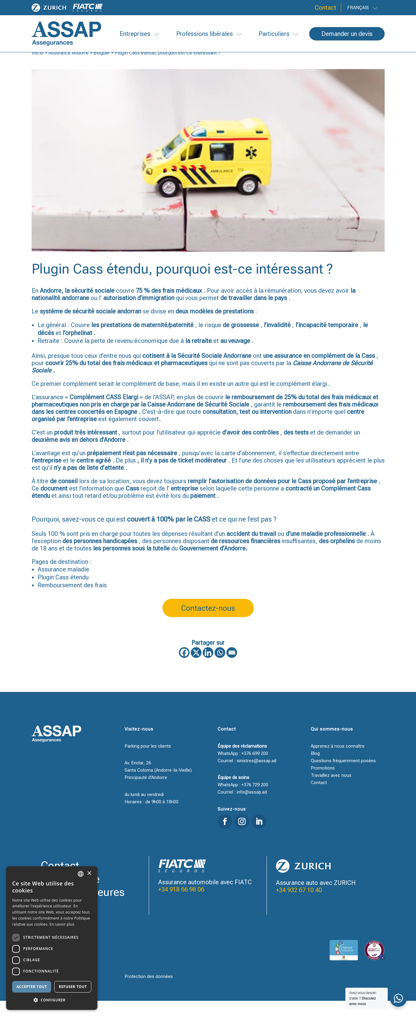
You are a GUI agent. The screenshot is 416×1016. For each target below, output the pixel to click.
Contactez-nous (208, 623)
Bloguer (101, 68)
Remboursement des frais (72, 600)
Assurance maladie (63, 584)
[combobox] (81, 874)
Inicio (38, 68)
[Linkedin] (208, 667)
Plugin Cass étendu (63, 592)
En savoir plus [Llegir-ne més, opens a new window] (62, 924)
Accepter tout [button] (31, 986)
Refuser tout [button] (73, 986)
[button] (51, 1000)
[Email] (231, 667)
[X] (196, 667)
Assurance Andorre (68, 68)
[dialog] (51, 938)
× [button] (89, 873)
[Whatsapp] (220, 667)
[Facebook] (184, 667)
